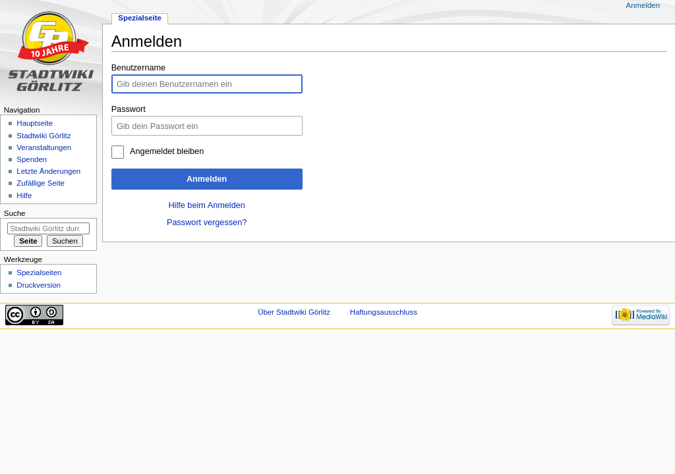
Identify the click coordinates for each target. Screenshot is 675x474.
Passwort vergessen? (207, 222)
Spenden (31, 159)
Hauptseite (34, 123)
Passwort (128, 109)
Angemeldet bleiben (167, 151)
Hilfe (24, 195)
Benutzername (138, 67)
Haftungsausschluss (383, 312)
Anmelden (207, 179)
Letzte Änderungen (48, 171)
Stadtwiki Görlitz (43, 136)
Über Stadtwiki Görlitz (294, 312)
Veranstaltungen (43, 147)
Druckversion (38, 285)
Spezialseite (139, 18)
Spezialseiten (38, 272)
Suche (15, 213)
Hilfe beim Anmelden (206, 205)
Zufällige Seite (40, 183)
